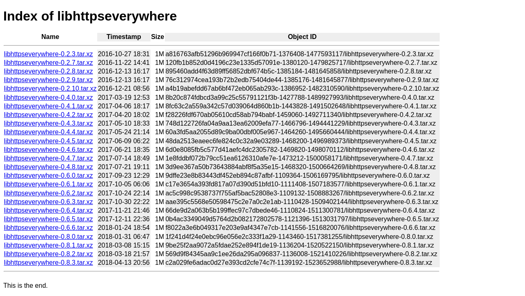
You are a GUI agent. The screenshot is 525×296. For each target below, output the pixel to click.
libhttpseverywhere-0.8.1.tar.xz (48, 245)
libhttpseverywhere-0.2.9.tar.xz (48, 79)
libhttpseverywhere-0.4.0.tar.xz (48, 97)
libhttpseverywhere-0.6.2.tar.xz (48, 193)
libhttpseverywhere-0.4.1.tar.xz (48, 106)
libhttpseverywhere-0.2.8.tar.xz (48, 71)
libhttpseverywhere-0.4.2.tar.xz (48, 114)
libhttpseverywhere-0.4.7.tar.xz (48, 158)
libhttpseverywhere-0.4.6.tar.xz (48, 149)
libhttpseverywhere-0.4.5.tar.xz (48, 141)
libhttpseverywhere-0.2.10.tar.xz (50, 88)
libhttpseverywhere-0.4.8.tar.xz (48, 166)
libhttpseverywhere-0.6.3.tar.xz (48, 201)
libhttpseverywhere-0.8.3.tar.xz (48, 262)
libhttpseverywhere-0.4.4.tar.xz (48, 131)
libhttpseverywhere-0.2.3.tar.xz (48, 53)
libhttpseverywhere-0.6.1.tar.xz (48, 184)
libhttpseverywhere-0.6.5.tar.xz (48, 219)
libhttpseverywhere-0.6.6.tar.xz (48, 227)
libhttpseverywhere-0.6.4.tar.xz (48, 210)
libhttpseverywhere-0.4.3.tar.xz (48, 123)
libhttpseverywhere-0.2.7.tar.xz (48, 62)
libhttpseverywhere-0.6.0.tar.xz (48, 175)
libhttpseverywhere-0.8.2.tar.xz (48, 253)
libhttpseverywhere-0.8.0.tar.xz (48, 236)
